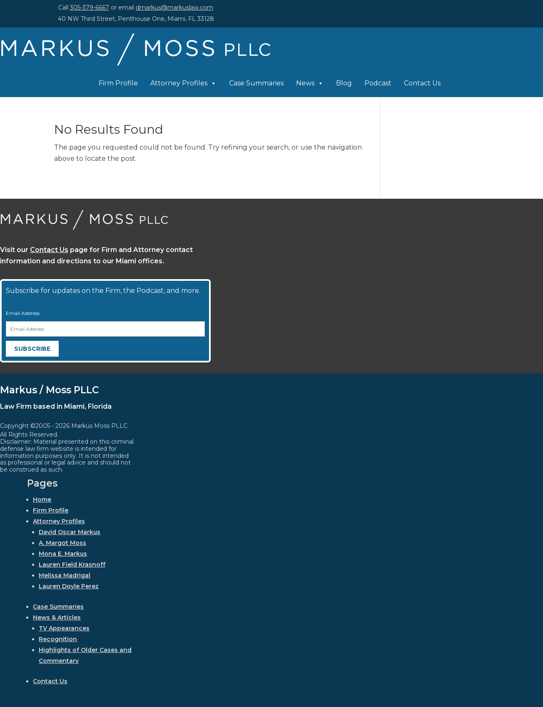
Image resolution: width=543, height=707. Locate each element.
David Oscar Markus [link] (69, 532)
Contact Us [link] (422, 83)
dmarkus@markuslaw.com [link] (174, 7)
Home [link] (42, 499)
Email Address (23, 313)
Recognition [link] (58, 639)
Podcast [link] (377, 83)
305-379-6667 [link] (89, 7)
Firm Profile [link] (118, 83)
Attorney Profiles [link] (183, 83)
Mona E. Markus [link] (63, 553)
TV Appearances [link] (64, 628)
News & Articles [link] (57, 617)
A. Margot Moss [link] (62, 543)
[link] (136, 63)
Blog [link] (344, 83)
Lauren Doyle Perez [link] (69, 586)
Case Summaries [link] (256, 83)
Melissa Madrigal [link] (64, 575)
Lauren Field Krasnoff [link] (72, 564)
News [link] (310, 83)
